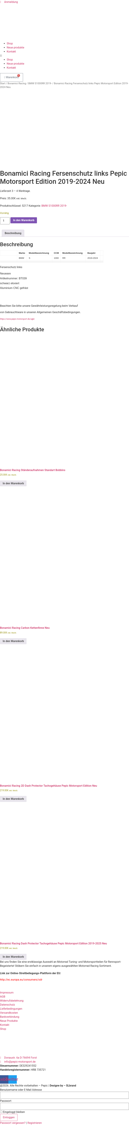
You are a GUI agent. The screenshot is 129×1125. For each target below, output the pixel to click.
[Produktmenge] (5, 220)
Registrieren (35, 1122)
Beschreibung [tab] (13, 233)
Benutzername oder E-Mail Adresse (21, 1090)
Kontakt (11, 51)
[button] (64, 56)
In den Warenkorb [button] (13, 483)
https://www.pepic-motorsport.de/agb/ (17, 319)
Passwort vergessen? (13, 1122)
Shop (10, 43)
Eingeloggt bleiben (12, 1112)
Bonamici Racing (17, 83)
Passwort (5, 1101)
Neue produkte (15, 47)
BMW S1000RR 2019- (40, 83)
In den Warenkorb (23, 220)
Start (2, 83)
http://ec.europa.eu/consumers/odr (21, 979)
